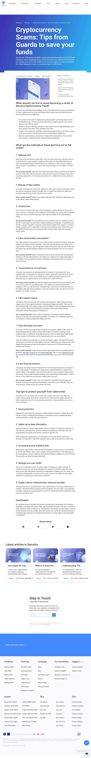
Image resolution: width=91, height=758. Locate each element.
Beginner (37, 76)
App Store (26, 352)
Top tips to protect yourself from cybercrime (65, 95)
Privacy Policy (46, 624)
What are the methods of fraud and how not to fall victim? (65, 89)
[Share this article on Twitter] (53, 527)
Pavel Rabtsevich (21, 76)
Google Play (33, 352)
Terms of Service (7, 745)
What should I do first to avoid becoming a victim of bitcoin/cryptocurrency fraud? (66, 81)
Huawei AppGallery (46, 352)
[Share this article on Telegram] (38, 527)
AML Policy (22, 745)
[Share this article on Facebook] (23, 527)
